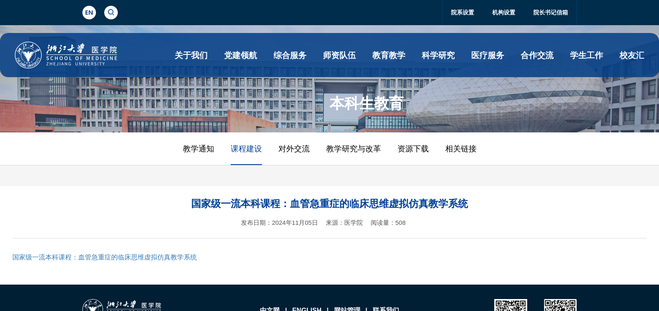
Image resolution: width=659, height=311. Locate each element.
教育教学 (388, 55)
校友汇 (631, 55)
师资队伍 (339, 55)
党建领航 (240, 55)
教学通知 (198, 148)
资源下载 (413, 148)
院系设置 (462, 12)
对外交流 (294, 148)
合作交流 (537, 55)
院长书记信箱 (550, 12)
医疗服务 (487, 55)
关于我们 (191, 55)
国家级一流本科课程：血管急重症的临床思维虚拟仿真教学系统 (104, 257)
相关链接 (461, 148)
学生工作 (586, 55)
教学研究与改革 (353, 148)
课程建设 (246, 148)
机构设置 (503, 12)
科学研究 (438, 55)
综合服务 (289, 55)
